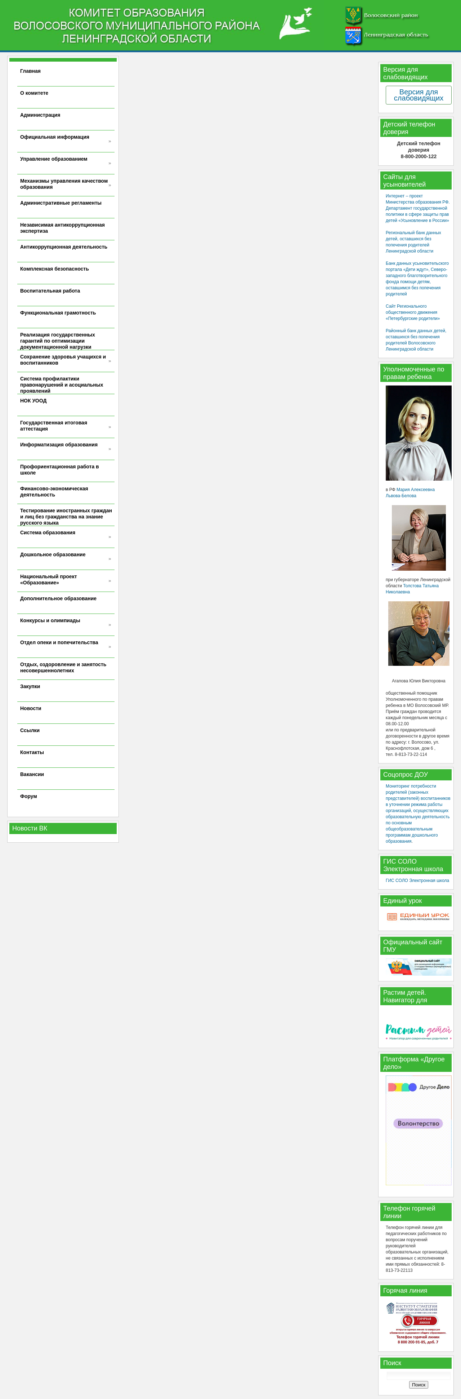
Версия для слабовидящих (418, 95)
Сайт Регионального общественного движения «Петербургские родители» (413, 312)
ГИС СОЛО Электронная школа (417, 880)
